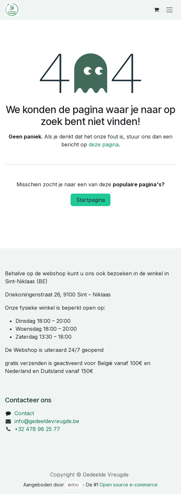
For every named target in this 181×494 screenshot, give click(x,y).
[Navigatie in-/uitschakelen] (169, 9)
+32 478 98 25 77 (37, 429)
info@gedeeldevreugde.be (47, 421)
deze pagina (104, 144)
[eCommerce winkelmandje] (156, 9)
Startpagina (90, 200)
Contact (24, 413)
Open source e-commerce (129, 484)
